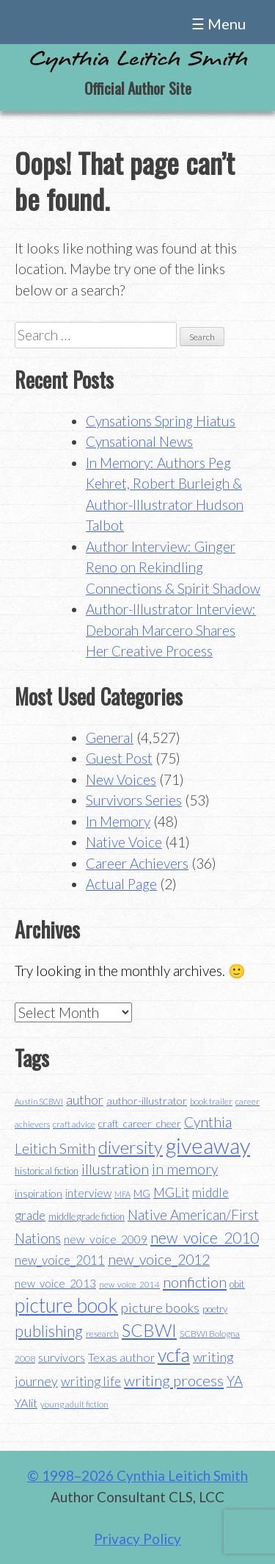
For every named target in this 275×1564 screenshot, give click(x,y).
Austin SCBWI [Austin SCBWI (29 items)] (39, 1101)
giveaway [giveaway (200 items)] (208, 1145)
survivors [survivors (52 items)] (61, 1357)
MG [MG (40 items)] (141, 1193)
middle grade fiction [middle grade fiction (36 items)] (86, 1216)
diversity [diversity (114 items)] (130, 1147)
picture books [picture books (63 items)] (160, 1307)
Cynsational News (139, 441)
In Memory (118, 821)
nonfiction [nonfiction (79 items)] (195, 1282)
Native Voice (124, 841)
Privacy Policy (137, 1538)
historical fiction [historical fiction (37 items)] (46, 1171)
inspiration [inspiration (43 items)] (38, 1193)
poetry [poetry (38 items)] (214, 1309)
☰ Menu (218, 23)
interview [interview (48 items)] (88, 1192)
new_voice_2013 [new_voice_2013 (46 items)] (55, 1283)
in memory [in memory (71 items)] (185, 1169)
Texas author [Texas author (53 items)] (121, 1357)
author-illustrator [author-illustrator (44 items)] (146, 1100)
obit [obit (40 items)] (237, 1284)
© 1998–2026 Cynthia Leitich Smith (137, 1475)
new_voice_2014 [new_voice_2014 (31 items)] (129, 1284)
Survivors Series (134, 800)
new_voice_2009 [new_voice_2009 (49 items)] (105, 1239)
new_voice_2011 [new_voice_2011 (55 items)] (60, 1260)
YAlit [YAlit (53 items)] (26, 1403)
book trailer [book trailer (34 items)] (211, 1101)
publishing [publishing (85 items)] (49, 1330)
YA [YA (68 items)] (235, 1380)
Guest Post (119, 758)
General (109, 737)
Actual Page (121, 883)
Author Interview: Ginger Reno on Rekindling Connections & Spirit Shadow (173, 567)
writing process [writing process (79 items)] (174, 1380)
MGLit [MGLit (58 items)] (171, 1192)
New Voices (121, 779)
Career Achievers (137, 863)
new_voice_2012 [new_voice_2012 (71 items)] (159, 1259)
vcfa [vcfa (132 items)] (174, 1355)
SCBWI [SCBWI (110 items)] (149, 1330)
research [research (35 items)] (102, 1333)
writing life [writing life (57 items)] (91, 1381)
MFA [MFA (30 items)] (122, 1194)
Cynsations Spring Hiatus (160, 420)
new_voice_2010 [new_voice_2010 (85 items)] (204, 1237)
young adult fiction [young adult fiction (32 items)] (74, 1404)
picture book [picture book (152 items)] (66, 1305)
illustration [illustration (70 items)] (115, 1169)
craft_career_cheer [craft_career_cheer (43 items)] (139, 1123)
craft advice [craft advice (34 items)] (74, 1124)
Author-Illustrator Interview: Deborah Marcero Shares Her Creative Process (171, 629)
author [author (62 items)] (84, 1099)
